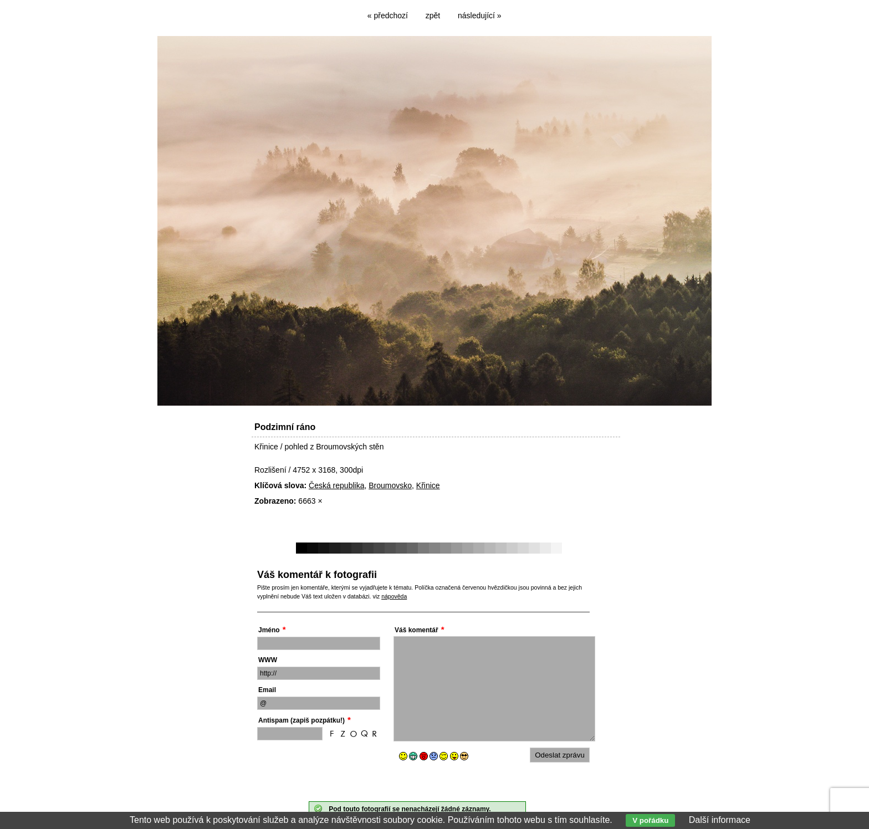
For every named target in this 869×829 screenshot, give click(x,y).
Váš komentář (416, 630)
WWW (267, 660)
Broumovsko (390, 485)
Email (267, 690)
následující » (480, 15)
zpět (433, 15)
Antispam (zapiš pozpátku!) (301, 720)
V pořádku (650, 820)
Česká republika (336, 485)
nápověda (394, 596)
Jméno (269, 630)
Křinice (428, 485)
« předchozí (387, 15)
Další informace (719, 820)
